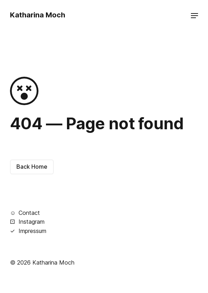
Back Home (31, 166)
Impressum (28, 230)
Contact (25, 212)
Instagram (27, 221)
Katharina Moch (37, 15)
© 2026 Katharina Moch (42, 262)
